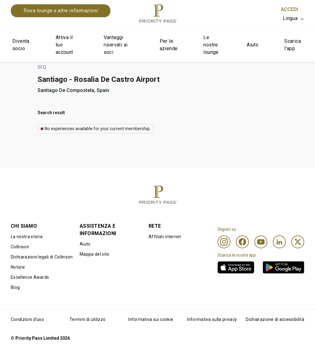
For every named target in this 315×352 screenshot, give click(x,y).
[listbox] (293, 18)
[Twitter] (297, 241)
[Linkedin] (279, 241)
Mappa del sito (94, 254)
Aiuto (252, 45)
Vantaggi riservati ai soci (116, 44)
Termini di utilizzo (88, 319)
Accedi (289, 9)
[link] (235, 267)
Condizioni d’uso (27, 319)
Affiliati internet (165, 236)
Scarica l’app (292, 44)
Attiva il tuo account (64, 44)
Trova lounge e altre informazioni (60, 11)
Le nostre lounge (210, 44)
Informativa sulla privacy (212, 319)
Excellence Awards (30, 277)
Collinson (20, 246)
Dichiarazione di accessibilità (275, 319)
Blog (15, 287)
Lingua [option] (290, 18)
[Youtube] (260, 241)
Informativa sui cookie (150, 319)
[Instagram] (223, 241)
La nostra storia (26, 236)
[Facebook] (242, 241)
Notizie (18, 267)
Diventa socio (21, 44)
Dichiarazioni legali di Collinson (42, 256)
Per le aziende (169, 44)
